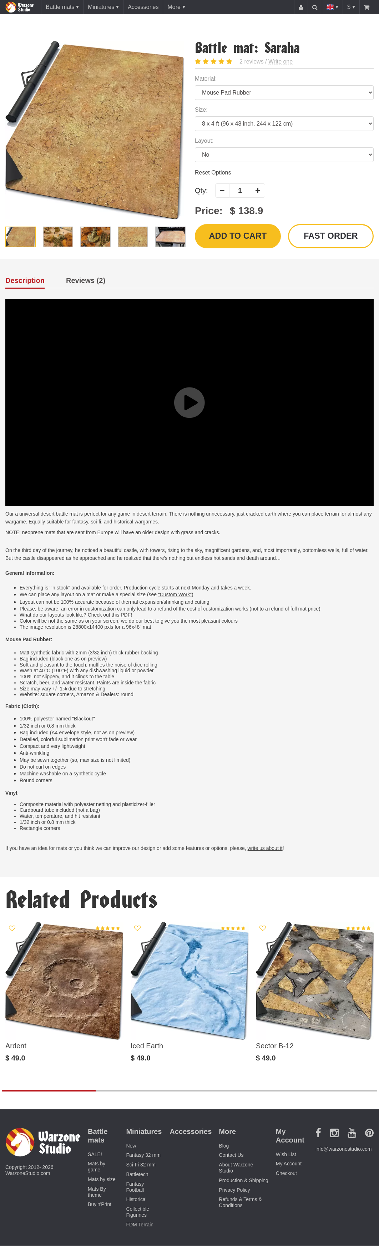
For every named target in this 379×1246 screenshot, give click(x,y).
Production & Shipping (243, 1181)
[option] (94, 130)
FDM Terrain (139, 1225)
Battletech (137, 1175)
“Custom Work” (175, 595)
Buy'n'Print (99, 1205)
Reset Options (213, 172)
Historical (136, 1200)
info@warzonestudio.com (343, 1150)
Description (25, 281)
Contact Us (231, 1156)
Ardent (15, 1046)
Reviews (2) (85, 281)
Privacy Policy (234, 1190)
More (173, 7)
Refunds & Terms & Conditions (240, 1203)
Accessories (143, 7)
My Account (289, 1164)
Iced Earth (147, 1046)
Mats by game (96, 1167)
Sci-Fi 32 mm (140, 1165)
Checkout (286, 1174)
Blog (224, 1146)
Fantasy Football (135, 1187)
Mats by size (102, 1180)
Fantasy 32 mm (143, 1156)
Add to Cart (237, 236)
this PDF (121, 615)
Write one (280, 62)
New (131, 1146)
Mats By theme (97, 1192)
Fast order (330, 236)
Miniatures (101, 7)
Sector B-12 (275, 1046)
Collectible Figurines (137, 1213)
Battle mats (60, 7)
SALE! (95, 1155)
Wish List (286, 1155)
